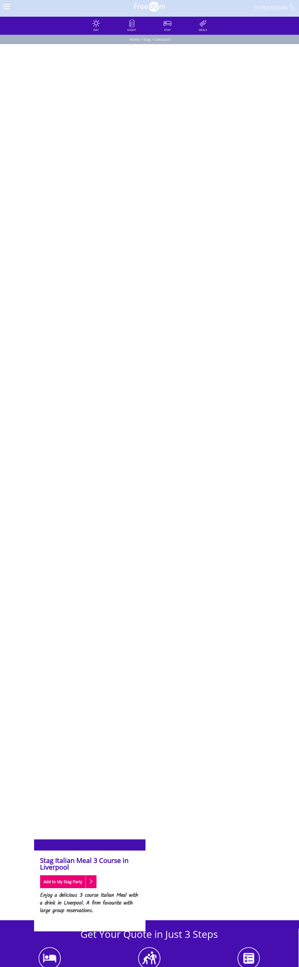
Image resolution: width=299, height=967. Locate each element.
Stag (147, 39)
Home (134, 39)
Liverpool (162, 39)
